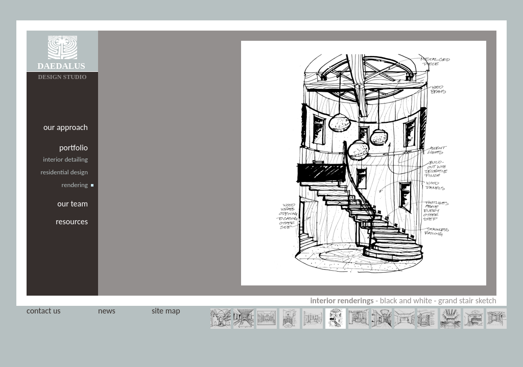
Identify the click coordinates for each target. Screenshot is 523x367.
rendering (75, 185)
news (106, 311)
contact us (44, 311)
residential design (64, 172)
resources (72, 221)
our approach (65, 127)
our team (72, 203)
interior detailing (65, 159)
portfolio (73, 147)
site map (166, 311)
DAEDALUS (61, 66)
